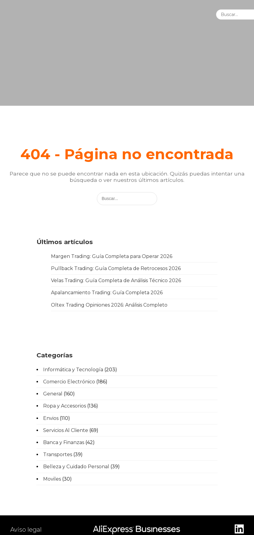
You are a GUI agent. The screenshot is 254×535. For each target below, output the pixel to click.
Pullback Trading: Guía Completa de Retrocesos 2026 (116, 268)
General (52, 394)
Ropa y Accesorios (64, 406)
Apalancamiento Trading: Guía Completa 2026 (107, 292)
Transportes (57, 454)
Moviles (52, 479)
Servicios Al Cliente (65, 430)
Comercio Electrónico (69, 382)
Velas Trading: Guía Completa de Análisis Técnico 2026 (116, 280)
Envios (51, 418)
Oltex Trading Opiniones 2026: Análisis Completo (109, 305)
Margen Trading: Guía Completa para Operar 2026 (111, 256)
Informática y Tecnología (73, 369)
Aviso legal (26, 529)
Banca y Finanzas (63, 442)
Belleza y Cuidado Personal (76, 466)
